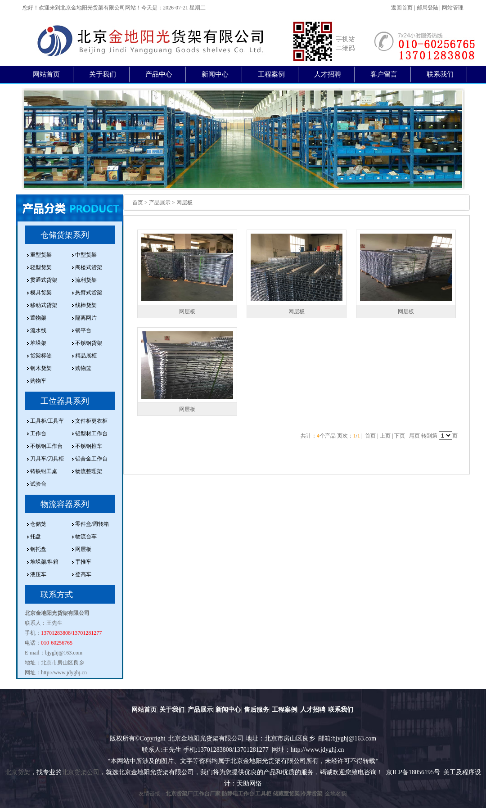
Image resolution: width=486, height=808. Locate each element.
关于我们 (102, 74)
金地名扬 (335, 793)
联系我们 (440, 74)
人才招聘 (327, 74)
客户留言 (383, 74)
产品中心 (158, 74)
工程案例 (271, 74)
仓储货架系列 (64, 234)
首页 (137, 202)
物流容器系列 (64, 504)
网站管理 (453, 8)
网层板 (187, 311)
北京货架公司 (80, 772)
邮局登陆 (427, 8)
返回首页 (402, 8)
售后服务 (256, 709)
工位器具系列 (64, 401)
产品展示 (200, 709)
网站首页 (46, 74)
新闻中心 (215, 74)
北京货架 (17, 772)
